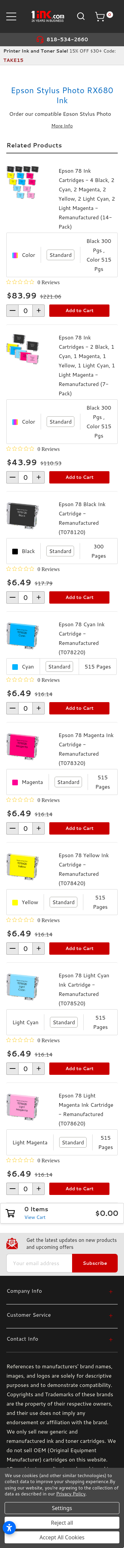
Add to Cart (79, 310)
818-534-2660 (67, 39)
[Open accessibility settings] (9, 1527)
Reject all (62, 1522)
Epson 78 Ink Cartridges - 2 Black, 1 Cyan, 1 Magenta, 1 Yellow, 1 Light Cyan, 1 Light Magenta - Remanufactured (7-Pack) (87, 365)
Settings (62, 1508)
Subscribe (95, 1263)
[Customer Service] (59, 1314)
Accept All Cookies (62, 1537)
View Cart (35, 1217)
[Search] (80, 16)
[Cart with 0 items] (104, 17)
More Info (62, 125)
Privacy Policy (70, 1493)
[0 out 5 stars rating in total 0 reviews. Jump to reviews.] (33, 282)
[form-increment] (25, 310)
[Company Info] (59, 1290)
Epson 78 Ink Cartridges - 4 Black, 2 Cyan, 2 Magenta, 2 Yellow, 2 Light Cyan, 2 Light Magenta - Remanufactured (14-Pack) (87, 198)
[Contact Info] (59, 1338)
